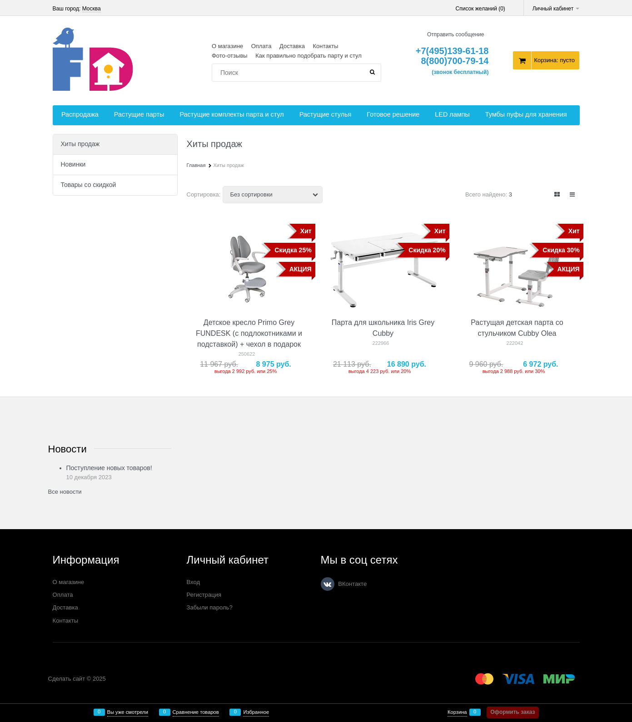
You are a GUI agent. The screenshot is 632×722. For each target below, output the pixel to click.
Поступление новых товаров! (109, 468)
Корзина (457, 712)
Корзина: (554, 60)
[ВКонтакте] (327, 584)
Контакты (325, 46)
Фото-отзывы (230, 55)
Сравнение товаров (196, 712)
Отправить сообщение (455, 34)
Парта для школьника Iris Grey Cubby (383, 328)
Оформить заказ (512, 712)
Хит (306, 231)
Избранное (256, 712)
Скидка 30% (560, 250)
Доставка (292, 46)
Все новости (65, 491)
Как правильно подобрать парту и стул (308, 55)
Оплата (261, 46)
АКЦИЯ (300, 269)
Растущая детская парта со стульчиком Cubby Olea (517, 328)
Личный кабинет (556, 8)
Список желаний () (480, 8)
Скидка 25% (292, 250)
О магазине (227, 46)
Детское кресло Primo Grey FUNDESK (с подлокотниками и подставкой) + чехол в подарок (249, 333)
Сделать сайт (66, 678)
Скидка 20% (426, 250)
